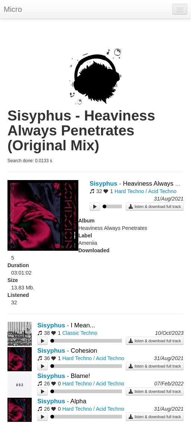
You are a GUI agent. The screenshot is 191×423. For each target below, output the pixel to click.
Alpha (79, 401)
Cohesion (84, 350)
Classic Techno (79, 333)
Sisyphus (104, 183)
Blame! (80, 375)
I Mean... (83, 325)
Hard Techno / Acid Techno (145, 191)
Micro (13, 9)
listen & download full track (154, 206)
